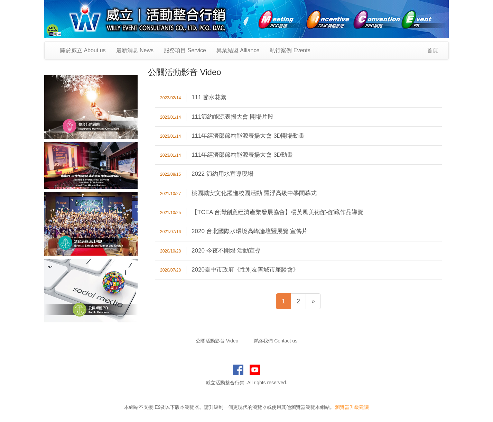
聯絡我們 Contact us (275, 340)
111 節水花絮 (209, 97)
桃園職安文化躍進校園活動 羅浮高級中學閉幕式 (254, 193)
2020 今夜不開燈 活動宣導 (226, 250)
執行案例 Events (290, 50)
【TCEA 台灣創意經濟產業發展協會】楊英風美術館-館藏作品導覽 (277, 212)
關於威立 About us (83, 50)
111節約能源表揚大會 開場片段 (232, 116)
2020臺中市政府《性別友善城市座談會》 (245, 269)
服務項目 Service (185, 50)
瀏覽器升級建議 (352, 407)
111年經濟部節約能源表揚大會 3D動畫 (242, 155)
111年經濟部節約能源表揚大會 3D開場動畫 (248, 135)
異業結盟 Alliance (237, 50)
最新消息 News (135, 50)
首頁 (432, 50)
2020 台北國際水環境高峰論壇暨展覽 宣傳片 (250, 231)
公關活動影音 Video (217, 340)
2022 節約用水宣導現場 (222, 174)
